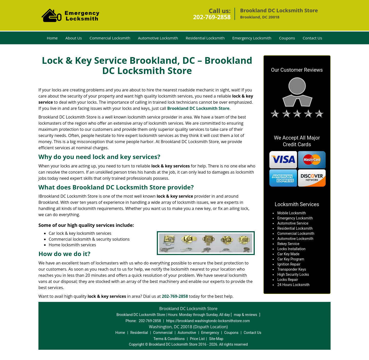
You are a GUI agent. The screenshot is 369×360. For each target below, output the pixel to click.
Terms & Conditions (169, 339)
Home (52, 37)
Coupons (287, 37)
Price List (197, 339)
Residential (139, 333)
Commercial (162, 333)
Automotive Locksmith (158, 37)
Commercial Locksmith (109, 37)
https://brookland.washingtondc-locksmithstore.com (208, 321)
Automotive (187, 333)
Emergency (210, 333)
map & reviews (246, 315)
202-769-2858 (212, 17)
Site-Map (216, 339)
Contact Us (312, 37)
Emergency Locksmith (251, 37)
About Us (73, 37)
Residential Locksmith (205, 37)
